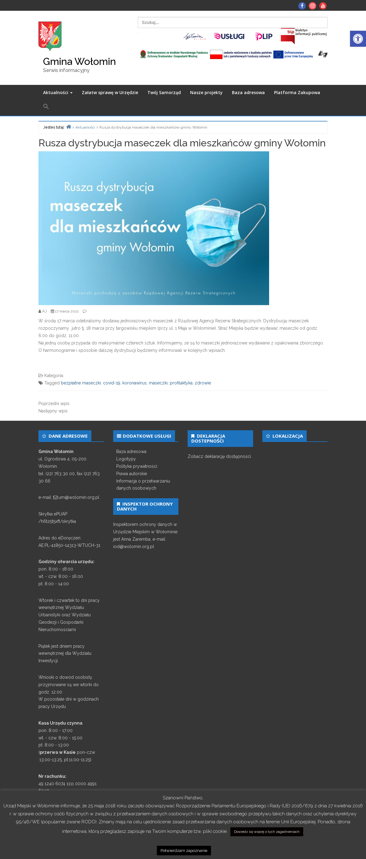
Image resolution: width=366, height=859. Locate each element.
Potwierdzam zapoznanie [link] (184, 850)
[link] (358, 39)
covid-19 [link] (111, 382)
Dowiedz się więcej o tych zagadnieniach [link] (267, 832)
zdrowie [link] (203, 382)
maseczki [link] (158, 382)
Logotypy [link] (126, 458)
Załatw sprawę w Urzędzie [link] (110, 92)
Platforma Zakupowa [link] (297, 92)
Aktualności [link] (58, 92)
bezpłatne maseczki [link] (81, 382)
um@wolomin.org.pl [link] (78, 497)
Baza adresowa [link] (248, 92)
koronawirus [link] (134, 382)
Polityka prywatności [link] (136, 466)
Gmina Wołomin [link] (79, 61)
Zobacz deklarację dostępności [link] (219, 456)
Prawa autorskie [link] (131, 473)
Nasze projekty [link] (206, 92)
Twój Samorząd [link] (164, 92)
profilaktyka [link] (181, 382)
